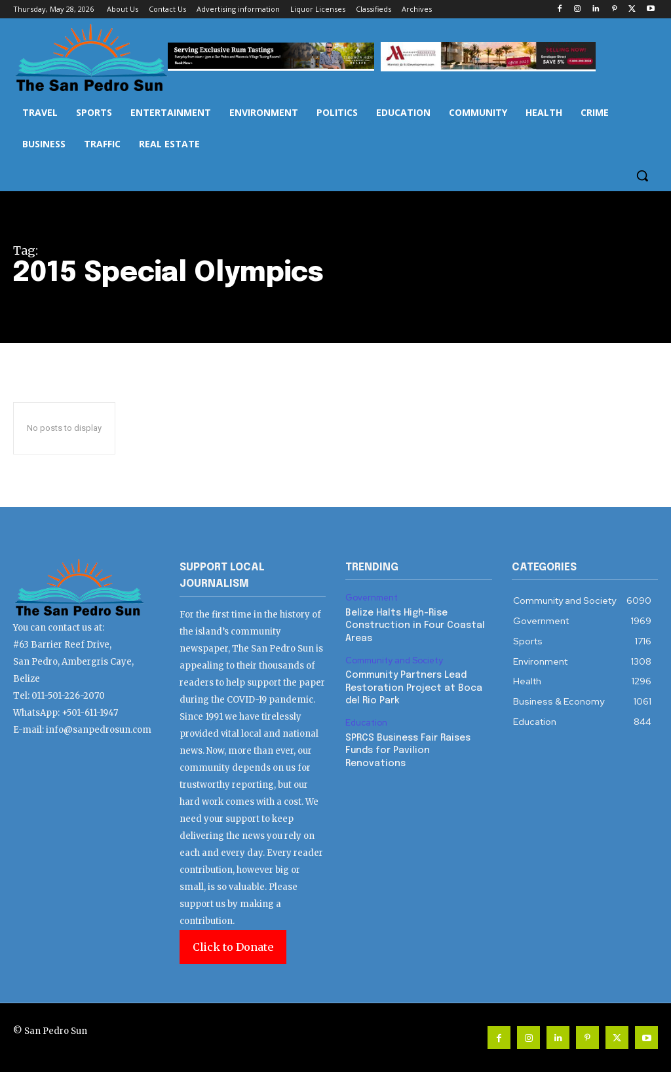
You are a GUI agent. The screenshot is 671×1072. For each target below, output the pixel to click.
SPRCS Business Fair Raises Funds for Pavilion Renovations (407, 750)
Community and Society (394, 661)
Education (366, 723)
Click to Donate (233, 946)
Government (371, 598)
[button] (642, 175)
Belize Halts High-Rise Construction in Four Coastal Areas (415, 625)
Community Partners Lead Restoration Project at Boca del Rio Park (413, 688)
